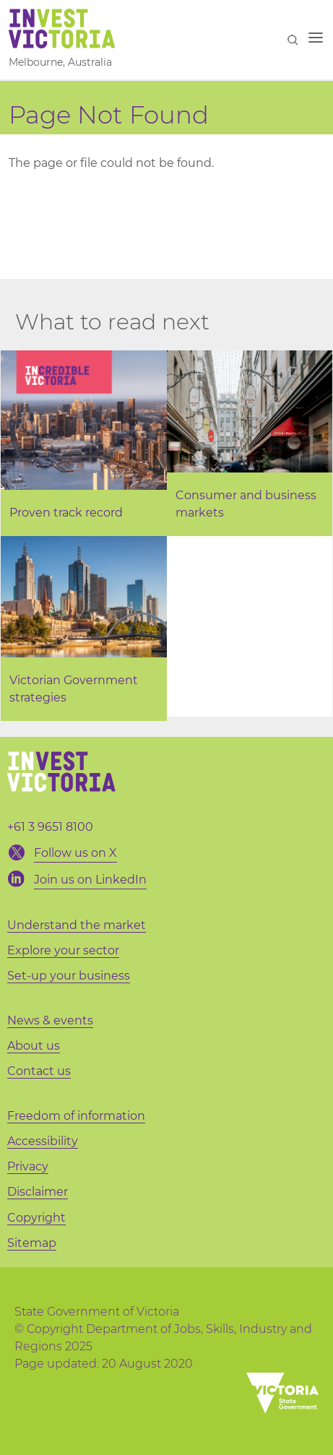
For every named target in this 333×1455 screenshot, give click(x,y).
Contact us (39, 1071)
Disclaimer (37, 1192)
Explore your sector (63, 950)
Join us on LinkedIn (90, 879)
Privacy (27, 1166)
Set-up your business (68, 976)
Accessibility (42, 1141)
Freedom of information (76, 1116)
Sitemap (31, 1243)
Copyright (36, 1218)
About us (33, 1046)
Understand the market (76, 925)
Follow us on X (75, 853)
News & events (50, 1020)
